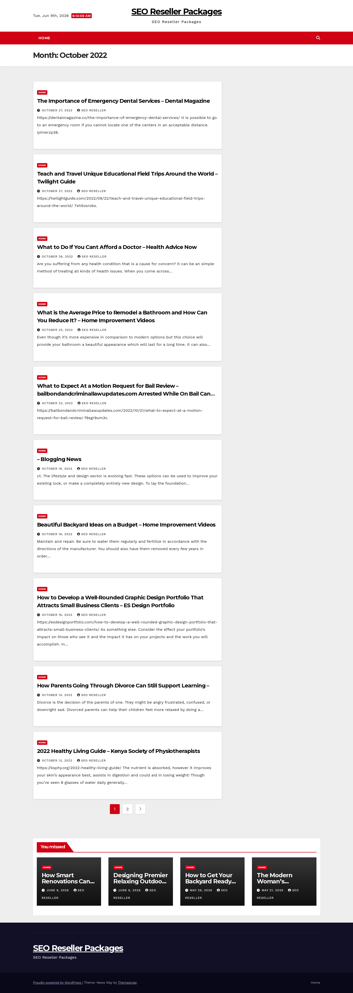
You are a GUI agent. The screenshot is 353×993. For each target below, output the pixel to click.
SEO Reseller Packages (176, 11)
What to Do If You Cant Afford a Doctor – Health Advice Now (117, 247)
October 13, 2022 (57, 760)
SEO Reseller (91, 110)
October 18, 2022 (58, 534)
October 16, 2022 (57, 615)
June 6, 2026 (130, 890)
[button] (318, 38)
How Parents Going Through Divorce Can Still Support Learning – (123, 685)
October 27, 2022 (58, 110)
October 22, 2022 (58, 403)
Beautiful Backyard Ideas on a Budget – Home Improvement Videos (126, 524)
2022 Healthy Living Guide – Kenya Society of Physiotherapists (118, 751)
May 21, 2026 (273, 890)
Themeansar (127, 982)
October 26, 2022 (58, 256)
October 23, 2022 (58, 330)
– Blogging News (59, 459)
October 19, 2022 (57, 468)
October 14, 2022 (58, 695)
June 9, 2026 (58, 890)
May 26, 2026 (201, 890)
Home (44, 38)
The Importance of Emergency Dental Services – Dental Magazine (123, 101)
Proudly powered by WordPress (57, 982)
